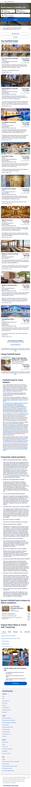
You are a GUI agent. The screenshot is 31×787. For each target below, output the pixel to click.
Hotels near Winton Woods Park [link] (8, 635)
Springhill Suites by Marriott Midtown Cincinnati (16, 441)
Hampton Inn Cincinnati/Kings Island (18, 424)
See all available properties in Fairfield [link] (9, 42)
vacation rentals (16, 29)
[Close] (28, 777)
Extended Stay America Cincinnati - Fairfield (12, 400)
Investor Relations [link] (5, 707)
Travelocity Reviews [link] (6, 729)
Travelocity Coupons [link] (6, 731)
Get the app (15, 683)
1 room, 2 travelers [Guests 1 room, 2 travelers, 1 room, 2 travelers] (9, 16)
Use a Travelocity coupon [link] (7, 768)
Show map (15, 33)
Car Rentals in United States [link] (7, 727)
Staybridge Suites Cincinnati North (12, 431)
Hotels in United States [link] (6, 718)
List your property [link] (5, 700)
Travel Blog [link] (4, 736)
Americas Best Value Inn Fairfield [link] (17, 469)
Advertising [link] (4, 712)
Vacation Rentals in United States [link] (8, 720)
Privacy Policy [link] (5, 742)
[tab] (4, 631)
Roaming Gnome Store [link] (6, 709)
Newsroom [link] (4, 705)
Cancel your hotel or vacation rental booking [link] (10, 761)
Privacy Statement (7, 785)
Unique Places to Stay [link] (6, 733)
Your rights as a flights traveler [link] (8, 770)
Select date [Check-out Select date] (22, 11)
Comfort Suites (14, 393)
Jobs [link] (3, 698)
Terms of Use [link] (4, 746)
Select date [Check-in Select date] (7, 11)
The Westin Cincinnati (9, 412)
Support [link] (3, 759)
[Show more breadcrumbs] (2, 1)
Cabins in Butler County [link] (6, 646)
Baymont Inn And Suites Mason (10, 426)
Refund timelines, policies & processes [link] (9, 766)
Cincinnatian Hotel (22, 412)
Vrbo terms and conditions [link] (7, 748)
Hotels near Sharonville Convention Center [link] (10, 638)
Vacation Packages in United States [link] (9, 722)
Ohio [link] (6, 1)
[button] (15, 626)
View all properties (15, 344)
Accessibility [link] (4, 751)
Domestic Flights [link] (5, 724)
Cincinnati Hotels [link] (5, 641)
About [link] (3, 696)
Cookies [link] (3, 744)
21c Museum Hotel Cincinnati (19, 403)
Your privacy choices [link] (6, 753)
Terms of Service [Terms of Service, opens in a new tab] (14, 785)
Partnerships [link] (4, 703)
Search (15, 19)
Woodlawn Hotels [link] (5, 643)
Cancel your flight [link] (5, 763)
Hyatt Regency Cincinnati (22, 440)
